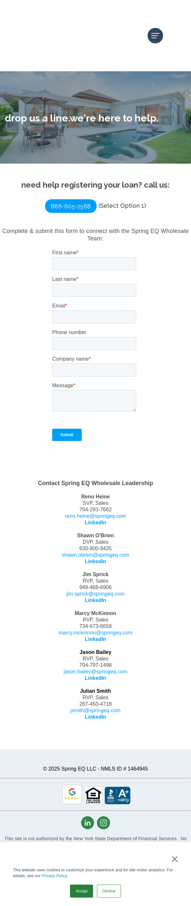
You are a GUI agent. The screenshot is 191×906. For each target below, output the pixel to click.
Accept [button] (82, 891)
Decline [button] (108, 891)
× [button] (174, 859)
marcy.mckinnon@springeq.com (96, 594)
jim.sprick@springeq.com (95, 555)
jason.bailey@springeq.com (95, 633)
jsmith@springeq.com (95, 672)
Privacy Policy (54, 876)
